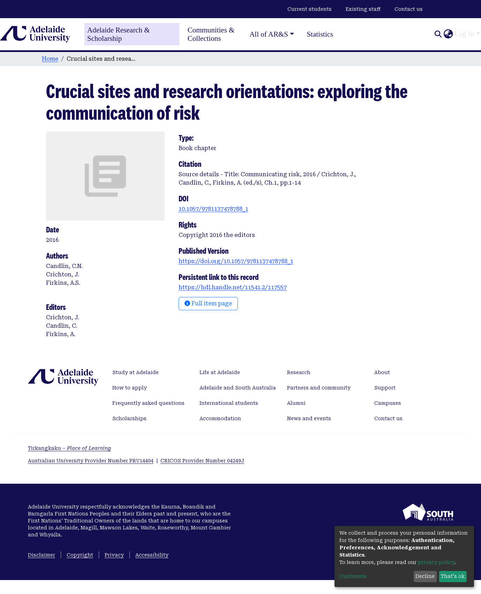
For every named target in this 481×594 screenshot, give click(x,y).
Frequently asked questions (148, 403)
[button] (448, 34)
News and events (309, 418)
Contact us (408, 9)
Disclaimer (41, 555)
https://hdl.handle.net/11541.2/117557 (233, 287)
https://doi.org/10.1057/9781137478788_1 (236, 261)
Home (50, 58)
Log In (464, 34)
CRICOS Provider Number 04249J (202, 460)
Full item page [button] (208, 303)
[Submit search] (438, 34)
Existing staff (363, 9)
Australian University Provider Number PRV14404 (90, 460)
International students (229, 403)
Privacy (114, 555)
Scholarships (129, 418)
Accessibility (151, 555)
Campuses (387, 403)
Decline (425, 576)
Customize (353, 576)
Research (298, 372)
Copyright (80, 555)
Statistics (320, 34)
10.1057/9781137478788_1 (213, 209)
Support (385, 388)
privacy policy (436, 562)
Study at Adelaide (135, 372)
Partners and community (319, 388)
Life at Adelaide (220, 372)
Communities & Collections (211, 34)
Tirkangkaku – (69, 448)
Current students (309, 9)
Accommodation (220, 418)
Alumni (296, 403)
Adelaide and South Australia (238, 388)
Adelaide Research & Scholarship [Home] (118, 34)
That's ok (453, 576)
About (382, 372)
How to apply (129, 388)
